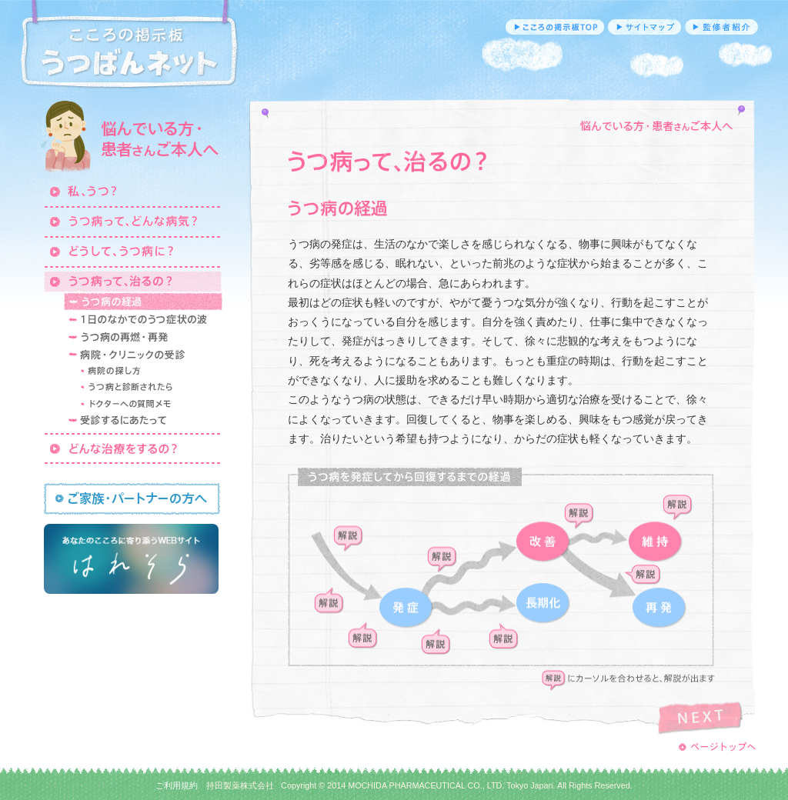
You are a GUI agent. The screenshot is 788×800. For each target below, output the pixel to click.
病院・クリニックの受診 (143, 354)
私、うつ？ (132, 190)
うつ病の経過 (143, 301)
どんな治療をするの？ (132, 447)
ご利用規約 (176, 785)
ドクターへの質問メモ (149, 404)
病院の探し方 (149, 371)
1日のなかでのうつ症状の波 (143, 319)
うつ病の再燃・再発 (143, 336)
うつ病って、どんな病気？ (132, 220)
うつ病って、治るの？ (132, 280)
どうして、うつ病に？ (132, 250)
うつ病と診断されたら (149, 387)
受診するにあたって (143, 420)
